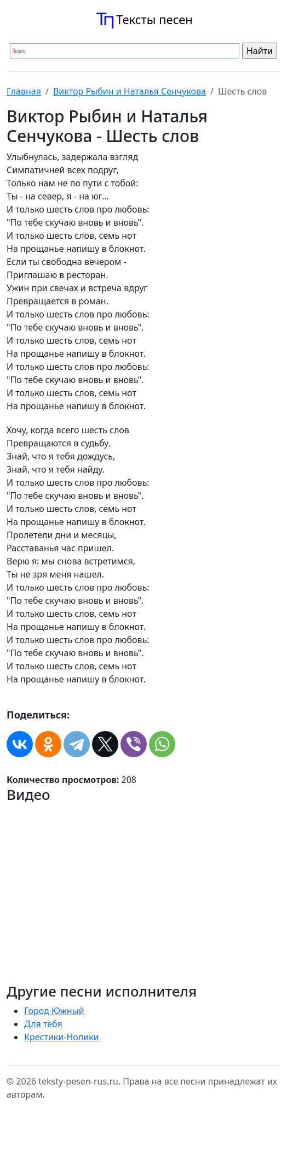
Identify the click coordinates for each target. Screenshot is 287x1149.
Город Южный (54, 1011)
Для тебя (43, 1024)
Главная (24, 91)
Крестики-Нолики (61, 1037)
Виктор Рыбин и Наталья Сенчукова (129, 91)
